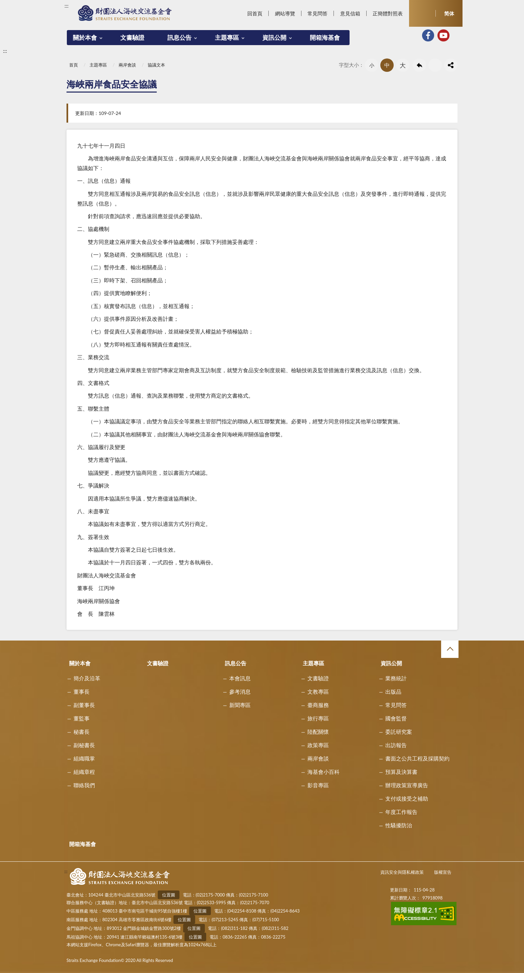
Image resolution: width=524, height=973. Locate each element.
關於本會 (85, 37)
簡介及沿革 (87, 678)
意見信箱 (350, 13)
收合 (449, 649)
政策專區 (318, 745)
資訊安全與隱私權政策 (402, 872)
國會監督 (396, 718)
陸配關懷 (318, 731)
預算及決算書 (401, 772)
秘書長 (82, 731)
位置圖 (168, 894)
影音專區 (318, 785)
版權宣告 (442, 872)
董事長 (82, 691)
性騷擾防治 (398, 825)
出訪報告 (396, 745)
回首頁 (254, 13)
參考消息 (240, 691)
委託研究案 (398, 731)
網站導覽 (285, 13)
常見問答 (317, 13)
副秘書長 (84, 745)
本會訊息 (240, 678)
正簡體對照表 (388, 13)
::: (66, 5)
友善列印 (435, 65)
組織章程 (84, 772)
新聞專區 (240, 705)
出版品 (393, 691)
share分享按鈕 (450, 65)
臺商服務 (318, 705)
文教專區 (318, 691)
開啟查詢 (422, 13)
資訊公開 (274, 37)
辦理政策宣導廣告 (406, 785)
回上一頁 (419, 65)
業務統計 (396, 678)
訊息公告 (179, 37)
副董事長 (84, 705)
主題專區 (227, 37)
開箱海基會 (325, 37)
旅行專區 (318, 718)
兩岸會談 (127, 64)
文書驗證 (132, 37)
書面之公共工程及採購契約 (417, 758)
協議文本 (156, 64)
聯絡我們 (84, 785)
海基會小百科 (323, 772)
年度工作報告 (401, 812)
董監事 (82, 718)
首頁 (73, 64)
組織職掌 (84, 758)
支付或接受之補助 (406, 798)
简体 (449, 13)
